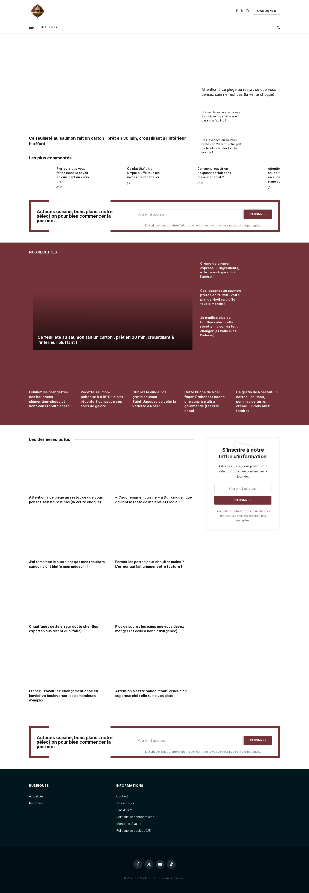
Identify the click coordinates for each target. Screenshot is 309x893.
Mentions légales (128, 824)
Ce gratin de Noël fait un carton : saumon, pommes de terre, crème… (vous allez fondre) (257, 401)
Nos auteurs (125, 803)
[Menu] (31, 27)
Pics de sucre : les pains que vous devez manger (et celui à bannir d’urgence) (149, 628)
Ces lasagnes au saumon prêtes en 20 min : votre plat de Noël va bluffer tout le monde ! (221, 146)
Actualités (49, 27)
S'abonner (266, 10)
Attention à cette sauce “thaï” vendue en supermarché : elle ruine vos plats (151, 693)
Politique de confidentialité (135, 817)
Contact (122, 796)
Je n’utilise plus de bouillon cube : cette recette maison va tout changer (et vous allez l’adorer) (219, 326)
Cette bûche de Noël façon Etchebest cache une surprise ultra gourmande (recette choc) (204, 401)
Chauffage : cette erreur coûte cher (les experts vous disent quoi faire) (63, 628)
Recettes (36, 803)
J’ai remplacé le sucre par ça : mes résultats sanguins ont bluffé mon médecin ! (67, 564)
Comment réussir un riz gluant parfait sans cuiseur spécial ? (214, 173)
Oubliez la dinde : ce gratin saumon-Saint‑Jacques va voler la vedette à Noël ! (154, 399)
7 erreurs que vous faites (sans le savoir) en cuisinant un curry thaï (72, 175)
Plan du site (124, 810)
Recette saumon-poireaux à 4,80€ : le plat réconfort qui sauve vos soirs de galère (102, 399)
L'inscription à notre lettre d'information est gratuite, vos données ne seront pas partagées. (203, 225)
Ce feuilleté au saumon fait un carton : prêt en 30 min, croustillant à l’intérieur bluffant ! (107, 141)
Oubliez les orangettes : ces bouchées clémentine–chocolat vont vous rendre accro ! (50, 399)
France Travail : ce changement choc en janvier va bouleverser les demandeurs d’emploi (63, 696)
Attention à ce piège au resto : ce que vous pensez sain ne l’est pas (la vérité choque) (238, 92)
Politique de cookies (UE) (133, 830)
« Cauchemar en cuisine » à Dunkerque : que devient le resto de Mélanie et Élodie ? (153, 499)
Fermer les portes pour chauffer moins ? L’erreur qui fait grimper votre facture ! (149, 564)
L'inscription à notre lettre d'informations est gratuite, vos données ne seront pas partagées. (243, 515)
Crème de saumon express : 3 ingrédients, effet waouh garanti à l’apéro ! (221, 116)
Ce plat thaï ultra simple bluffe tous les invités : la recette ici (143, 173)
